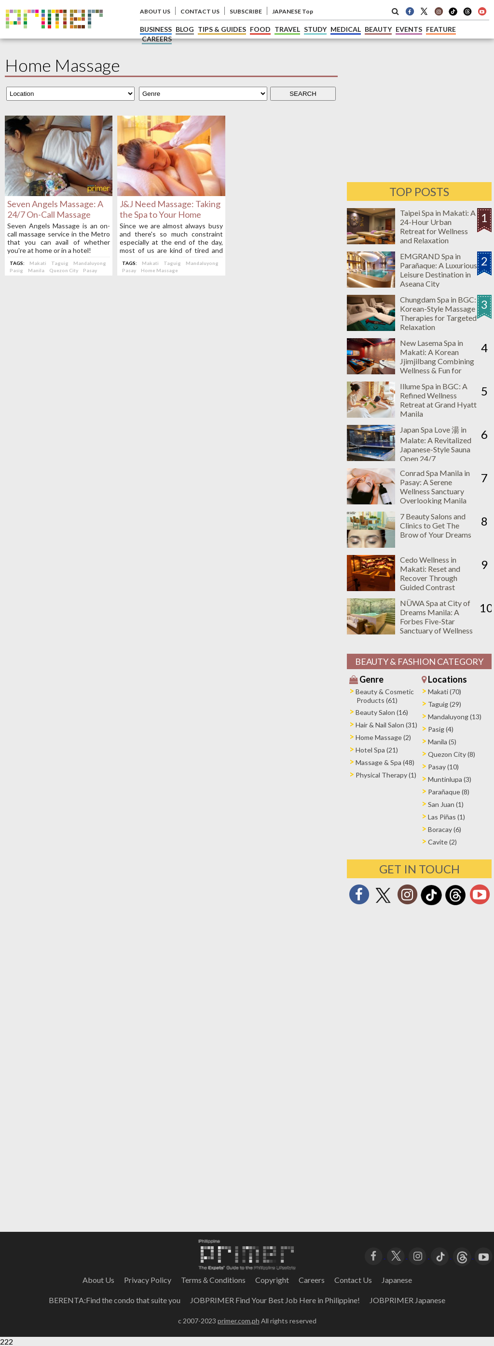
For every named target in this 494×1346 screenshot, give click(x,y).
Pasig (16, 270)
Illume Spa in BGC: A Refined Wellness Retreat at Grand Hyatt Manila (438, 400)
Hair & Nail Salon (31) (386, 725)
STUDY (315, 29)
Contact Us (353, 1279)
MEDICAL (345, 29)
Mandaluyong (89, 263)
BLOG (185, 29)
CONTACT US (200, 11)
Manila (36, 270)
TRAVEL (287, 29)
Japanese (397, 1279)
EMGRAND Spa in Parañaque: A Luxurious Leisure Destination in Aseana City (438, 269)
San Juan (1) (446, 804)
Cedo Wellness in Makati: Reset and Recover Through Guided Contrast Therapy (430, 578)
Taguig (60, 263)
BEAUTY (378, 29)
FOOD (260, 29)
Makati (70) (444, 691)
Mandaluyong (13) (454, 717)
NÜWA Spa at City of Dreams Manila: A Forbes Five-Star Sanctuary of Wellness (436, 616)
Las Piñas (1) (446, 817)
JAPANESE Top (292, 11)
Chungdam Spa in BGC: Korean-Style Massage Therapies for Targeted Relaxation (438, 313)
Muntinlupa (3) (449, 779)
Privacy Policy (147, 1279)
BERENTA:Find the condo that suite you (114, 1300)
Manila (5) (442, 742)
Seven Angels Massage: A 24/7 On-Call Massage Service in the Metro (55, 214)
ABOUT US (155, 11)
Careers (312, 1279)
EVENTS (409, 29)
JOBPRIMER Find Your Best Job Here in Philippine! (275, 1300)
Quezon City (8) (451, 754)
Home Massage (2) (383, 737)
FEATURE (441, 29)
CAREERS (157, 39)
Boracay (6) (444, 829)
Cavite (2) (442, 842)
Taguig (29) (444, 704)
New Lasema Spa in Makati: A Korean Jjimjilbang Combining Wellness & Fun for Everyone (437, 361)
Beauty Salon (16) (382, 712)
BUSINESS (156, 29)
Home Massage (159, 270)
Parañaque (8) (448, 792)
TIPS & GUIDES (222, 29)
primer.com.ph (239, 1321)
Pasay (90, 270)
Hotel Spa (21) (377, 750)
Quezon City (63, 270)
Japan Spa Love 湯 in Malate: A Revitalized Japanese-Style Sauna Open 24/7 (435, 444)
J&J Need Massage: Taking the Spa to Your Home (170, 209)
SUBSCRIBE (246, 11)
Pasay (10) (443, 767)
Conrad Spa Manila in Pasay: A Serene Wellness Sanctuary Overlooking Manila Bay (435, 491)
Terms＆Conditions (213, 1279)
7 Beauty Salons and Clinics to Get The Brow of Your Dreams (435, 525)
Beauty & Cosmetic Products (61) (385, 695)
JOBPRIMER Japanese (407, 1300)
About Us (98, 1279)
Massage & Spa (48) (385, 762)
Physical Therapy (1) (386, 775)
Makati (37, 263)
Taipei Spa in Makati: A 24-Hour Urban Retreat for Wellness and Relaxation (438, 226)
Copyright (272, 1279)
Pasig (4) (440, 729)
